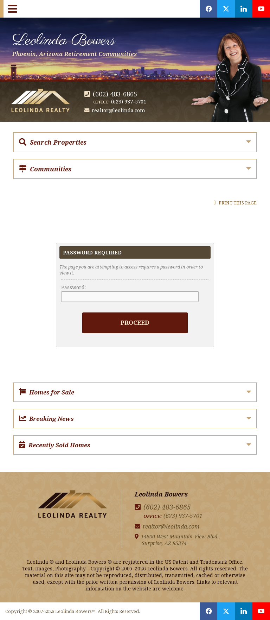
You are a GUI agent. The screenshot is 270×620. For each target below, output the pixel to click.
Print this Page (235, 203)
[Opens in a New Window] (208, 9)
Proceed (135, 322)
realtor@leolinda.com (118, 110)
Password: (73, 287)
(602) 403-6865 (115, 93)
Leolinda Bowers (74, 43)
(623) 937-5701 (128, 101)
